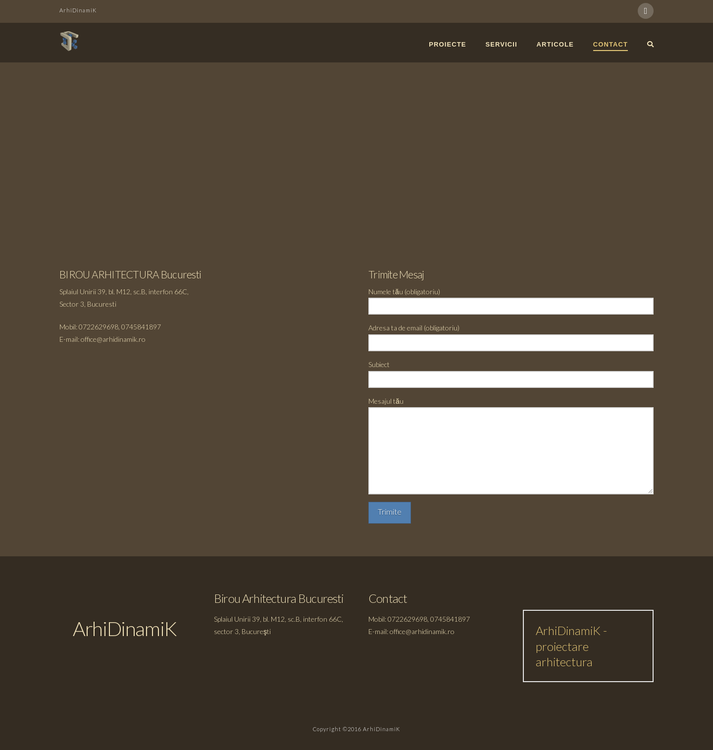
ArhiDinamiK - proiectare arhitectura (571, 645)
